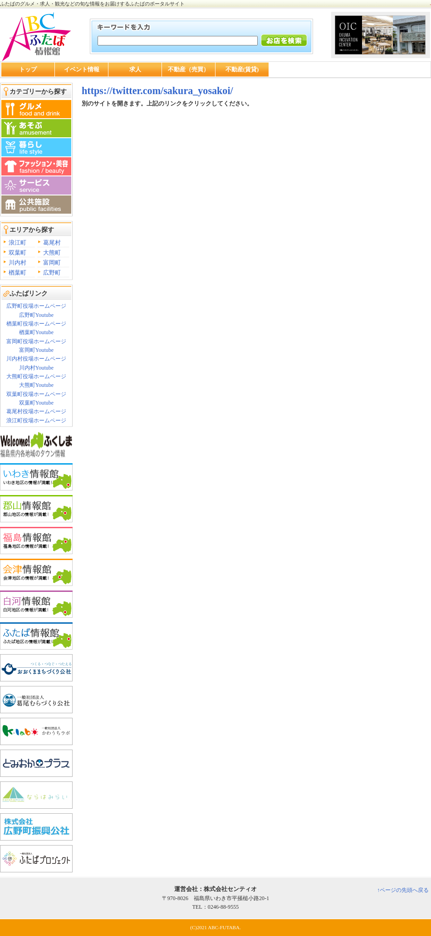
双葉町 (17, 252)
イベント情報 (81, 69)
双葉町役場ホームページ (36, 394)
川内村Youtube (36, 368)
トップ (28, 69)
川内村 (17, 262)
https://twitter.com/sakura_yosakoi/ (157, 90)
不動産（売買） (188, 69)
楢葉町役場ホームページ (36, 323)
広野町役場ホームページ (36, 306)
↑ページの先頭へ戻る (403, 890)
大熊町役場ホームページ (36, 376)
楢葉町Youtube (36, 332)
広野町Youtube (36, 315)
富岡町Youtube (36, 350)
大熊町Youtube (36, 385)
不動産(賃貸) (242, 69)
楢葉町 (17, 272)
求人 (135, 69)
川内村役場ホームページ (36, 358)
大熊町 (52, 252)
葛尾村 (52, 242)
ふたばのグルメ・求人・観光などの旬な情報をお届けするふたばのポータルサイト (92, 3)
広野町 (52, 272)
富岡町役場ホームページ (36, 341)
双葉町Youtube (36, 403)
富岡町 (52, 262)
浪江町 (17, 242)
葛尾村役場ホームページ (36, 411)
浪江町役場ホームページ (36, 420)
